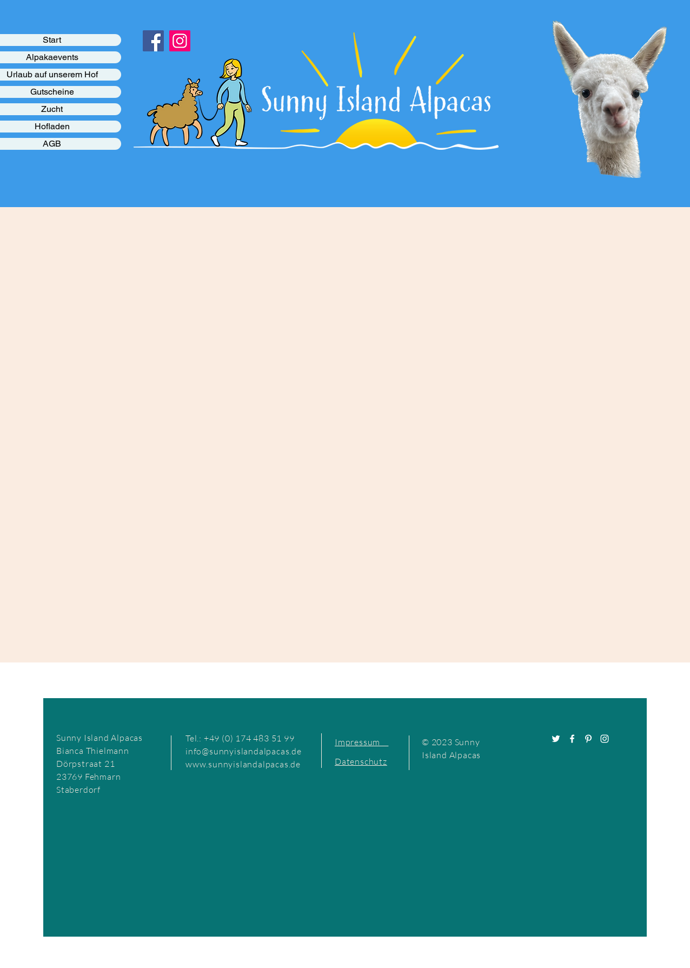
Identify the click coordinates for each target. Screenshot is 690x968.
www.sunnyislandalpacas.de (243, 764)
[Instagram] (604, 738)
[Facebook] (572, 738)
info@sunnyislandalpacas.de (243, 751)
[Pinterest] (588, 738)
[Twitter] (555, 738)
